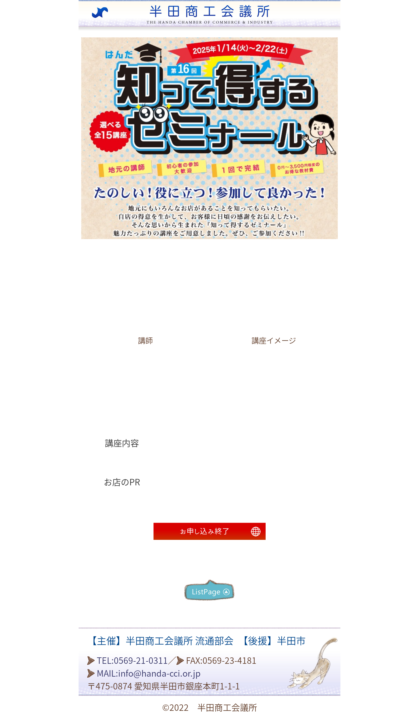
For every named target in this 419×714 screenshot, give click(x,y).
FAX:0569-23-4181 (221, 660)
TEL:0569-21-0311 (132, 660)
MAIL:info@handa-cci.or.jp (149, 673)
